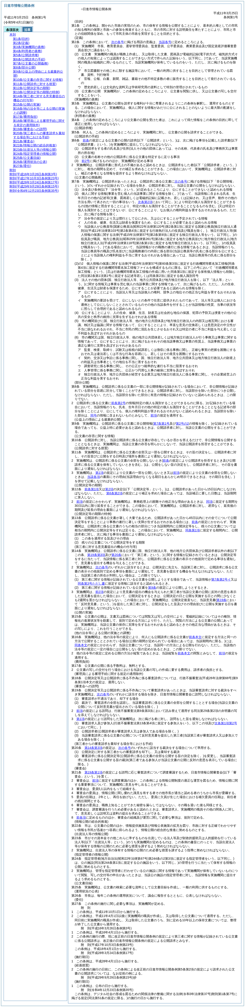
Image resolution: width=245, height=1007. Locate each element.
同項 (209, 501)
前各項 (81, 817)
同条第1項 (192, 530)
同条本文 (81, 645)
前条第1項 (92, 489)
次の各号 (117, 42)
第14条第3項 (93, 748)
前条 (86, 140)
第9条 (152, 587)
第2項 (109, 489)
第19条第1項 (93, 772)
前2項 (99, 592)
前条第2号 (118, 403)
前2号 (86, 161)
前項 (154, 415)
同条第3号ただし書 (91, 583)
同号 (93, 415)
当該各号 (165, 42)
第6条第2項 (114, 493)
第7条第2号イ (221, 579)
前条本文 (195, 637)
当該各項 (93, 477)
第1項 (99, 473)
